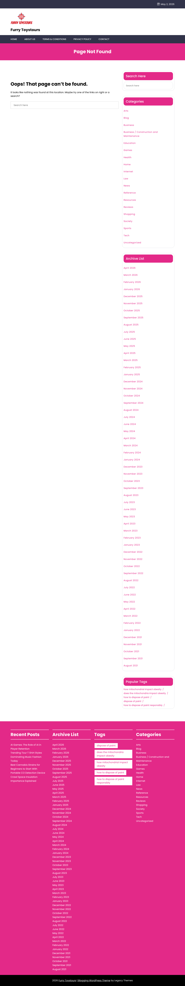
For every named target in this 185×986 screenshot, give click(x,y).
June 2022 (130, 594)
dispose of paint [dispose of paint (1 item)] (106, 745)
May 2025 (129, 346)
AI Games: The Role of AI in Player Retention (26, 747)
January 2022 (132, 630)
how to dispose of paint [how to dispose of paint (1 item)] (110, 772)
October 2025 (132, 310)
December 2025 (133, 296)
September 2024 (133, 403)
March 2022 (131, 616)
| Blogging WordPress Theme (93, 980)
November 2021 (133, 644)
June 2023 (130, 509)
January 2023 (132, 545)
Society (128, 221)
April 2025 (130, 353)
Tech (126, 235)
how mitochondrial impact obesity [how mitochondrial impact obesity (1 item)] (112, 764)
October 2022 (132, 566)
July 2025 (129, 332)
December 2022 (133, 552)
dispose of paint (132, 701)
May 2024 (129, 431)
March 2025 (131, 360)
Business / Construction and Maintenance (141, 134)
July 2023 (129, 502)
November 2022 (133, 559)
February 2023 (132, 538)
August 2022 (131, 580)
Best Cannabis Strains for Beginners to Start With (25, 767)
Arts (126, 111)
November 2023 (133, 474)
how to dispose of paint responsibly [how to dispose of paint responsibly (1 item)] (110, 781)
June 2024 (130, 424)
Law (126, 178)
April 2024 (130, 438)
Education (130, 143)
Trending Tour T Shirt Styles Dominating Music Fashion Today (26, 757)
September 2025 (133, 317)
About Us (29, 39)
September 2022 (133, 573)
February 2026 (132, 282)
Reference (130, 193)
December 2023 (133, 467)
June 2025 (130, 339)
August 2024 (131, 410)
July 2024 (129, 417)
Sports (127, 228)
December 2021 (133, 637)
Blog (126, 118)
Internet (128, 171)
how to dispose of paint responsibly (143, 705)
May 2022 (129, 601)
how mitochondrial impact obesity (142, 689)
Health (127, 157)
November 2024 (133, 388)
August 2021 (131, 665)
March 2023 (131, 530)
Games (128, 150)
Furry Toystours (25, 29)
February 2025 (132, 367)
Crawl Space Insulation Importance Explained (24, 779)
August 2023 (131, 495)
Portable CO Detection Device (28, 773)
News (127, 185)
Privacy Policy (82, 39)
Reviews (128, 207)
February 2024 (132, 452)
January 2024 (132, 459)
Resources (130, 200)
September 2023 (133, 488)
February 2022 (132, 623)
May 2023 (129, 516)
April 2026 (130, 268)
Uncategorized (132, 242)
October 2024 (132, 395)
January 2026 (132, 289)
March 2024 (131, 445)
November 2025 (133, 303)
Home (14, 39)
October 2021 (131, 651)
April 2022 (130, 609)
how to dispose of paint (136, 697)
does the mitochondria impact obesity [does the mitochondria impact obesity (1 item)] (110, 754)
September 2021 (133, 658)
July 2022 (129, 587)
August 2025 (131, 324)
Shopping (129, 214)
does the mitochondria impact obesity (145, 693)
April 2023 (130, 523)
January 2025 (132, 374)
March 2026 (131, 275)
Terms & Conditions (54, 39)
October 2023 (132, 481)
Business (129, 125)
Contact (103, 39)
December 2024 (133, 381)
